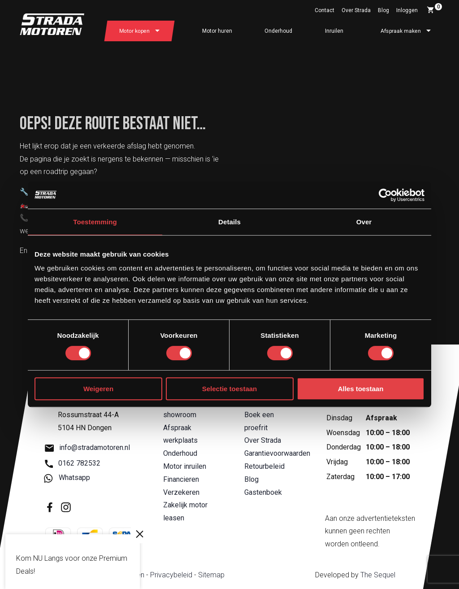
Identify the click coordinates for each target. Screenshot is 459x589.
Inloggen (407, 10)
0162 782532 (72, 463)
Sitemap (211, 575)
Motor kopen (134, 31)
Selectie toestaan (229, 389)
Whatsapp (67, 478)
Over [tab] (364, 222)
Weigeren (98, 389)
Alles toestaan (361, 389)
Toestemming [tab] (95, 222)
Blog (383, 10)
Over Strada (356, 10)
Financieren (181, 479)
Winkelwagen (434, 8)
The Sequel (377, 575)
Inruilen (334, 31)
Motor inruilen (184, 466)
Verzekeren (181, 492)
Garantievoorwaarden (277, 453)
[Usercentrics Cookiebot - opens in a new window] (385, 195)
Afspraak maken (401, 31)
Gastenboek (263, 492)
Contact (324, 10)
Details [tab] (229, 222)
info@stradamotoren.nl (87, 448)
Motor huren (217, 31)
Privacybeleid (171, 575)
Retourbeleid (264, 466)
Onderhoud (278, 31)
